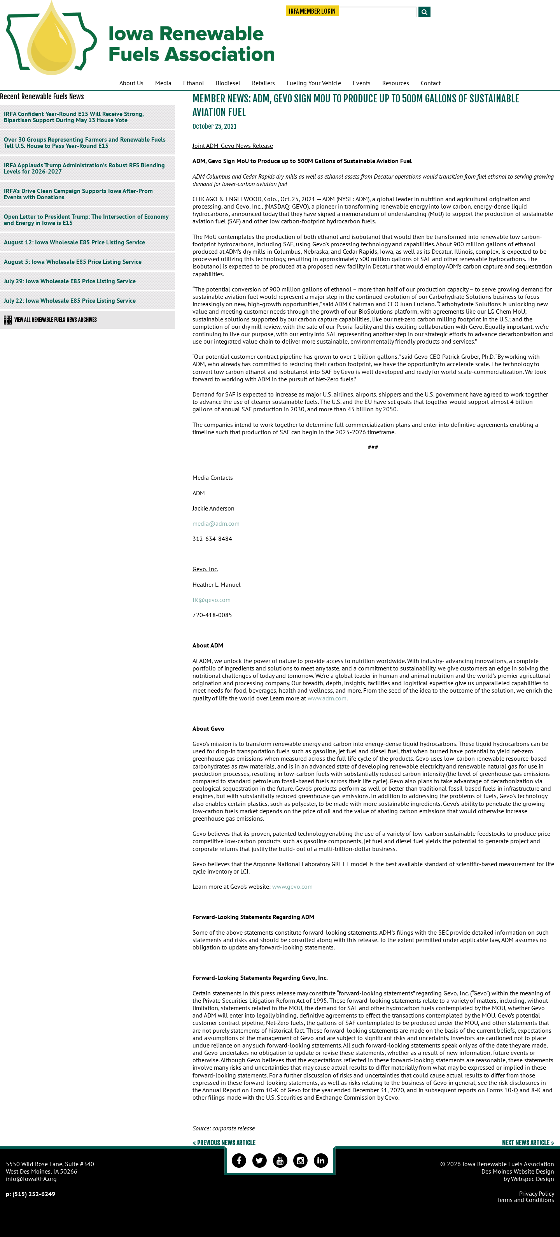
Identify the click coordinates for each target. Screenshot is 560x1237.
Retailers (263, 83)
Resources (395, 83)
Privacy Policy (536, 1193)
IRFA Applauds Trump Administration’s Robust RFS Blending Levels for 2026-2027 (84, 168)
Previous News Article (224, 1143)
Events (362, 83)
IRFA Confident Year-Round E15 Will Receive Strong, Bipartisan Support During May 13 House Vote (74, 117)
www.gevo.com (292, 886)
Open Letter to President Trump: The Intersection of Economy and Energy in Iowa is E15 (86, 219)
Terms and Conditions (525, 1200)
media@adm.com (216, 523)
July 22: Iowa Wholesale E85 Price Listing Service (70, 300)
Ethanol (193, 83)
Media (163, 83)
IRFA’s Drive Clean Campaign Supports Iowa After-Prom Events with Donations (78, 194)
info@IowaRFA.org (31, 1179)
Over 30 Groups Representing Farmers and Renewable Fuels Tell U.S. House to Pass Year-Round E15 (85, 142)
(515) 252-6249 (33, 1194)
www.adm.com (327, 698)
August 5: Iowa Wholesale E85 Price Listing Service (73, 261)
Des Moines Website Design (517, 1171)
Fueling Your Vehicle (314, 83)
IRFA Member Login (312, 12)
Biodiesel (228, 83)
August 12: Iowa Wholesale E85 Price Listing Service (74, 242)
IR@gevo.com (211, 600)
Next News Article (528, 1143)
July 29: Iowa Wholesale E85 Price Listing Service (70, 281)
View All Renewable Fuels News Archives (50, 320)
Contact (431, 83)
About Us (131, 83)
